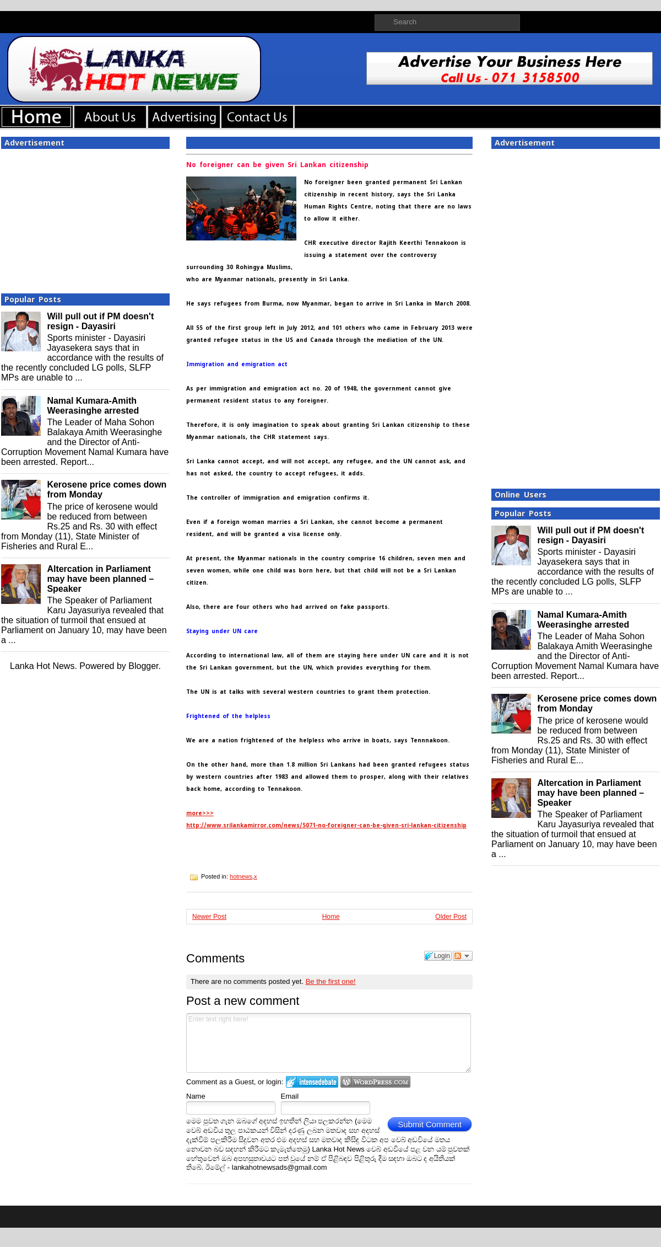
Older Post (451, 916)
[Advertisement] (85, 218)
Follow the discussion (463, 956)
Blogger (143, 666)
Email (290, 1096)
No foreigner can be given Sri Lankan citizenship (277, 164)
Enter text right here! (328, 1043)
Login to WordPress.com (375, 1082)
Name (195, 1096)
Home (331, 916)
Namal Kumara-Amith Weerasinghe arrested (93, 405)
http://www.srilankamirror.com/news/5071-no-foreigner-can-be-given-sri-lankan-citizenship (326, 825)
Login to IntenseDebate (312, 1082)
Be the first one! (331, 981)
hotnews (241, 876)
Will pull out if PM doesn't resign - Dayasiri (100, 321)
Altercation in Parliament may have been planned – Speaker (100, 578)
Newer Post (209, 916)
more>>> (200, 813)
